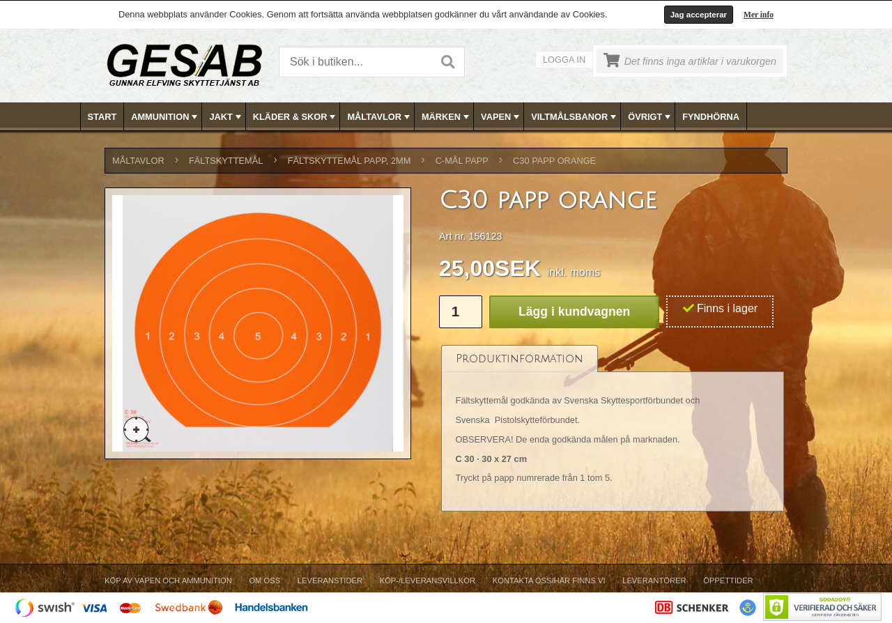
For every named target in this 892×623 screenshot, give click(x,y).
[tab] (519, 358)
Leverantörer (654, 580)
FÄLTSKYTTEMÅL (226, 160)
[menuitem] (103, 116)
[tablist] (612, 429)
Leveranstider (330, 580)
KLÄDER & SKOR (296, 117)
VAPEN (501, 117)
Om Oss (264, 580)
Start (102, 116)
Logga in (564, 59)
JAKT (226, 117)
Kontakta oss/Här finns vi (549, 580)
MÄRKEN (447, 117)
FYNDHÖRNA (710, 116)
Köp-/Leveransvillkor (427, 580)
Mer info (759, 14)
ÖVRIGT (650, 117)
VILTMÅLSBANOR (575, 117)
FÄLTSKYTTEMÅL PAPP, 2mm (349, 160)
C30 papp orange (554, 160)
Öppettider (728, 580)
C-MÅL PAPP (462, 160)
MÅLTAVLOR (379, 117)
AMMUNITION (165, 117)
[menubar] (447, 116)
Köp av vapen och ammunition (168, 580)
